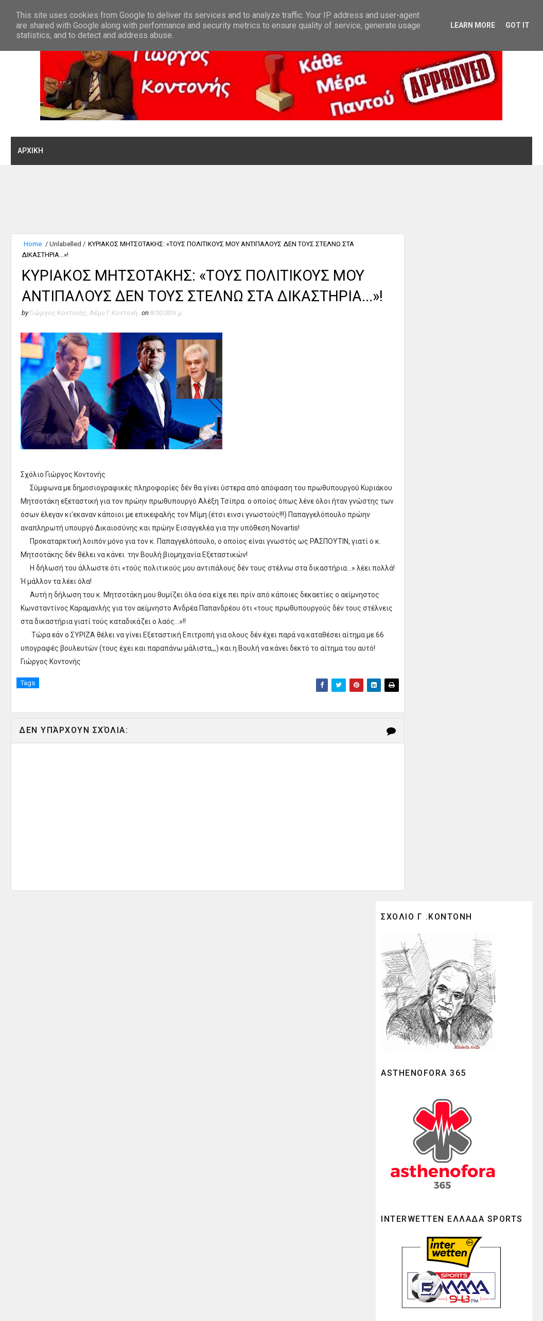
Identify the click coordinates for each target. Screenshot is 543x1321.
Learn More (472, 25)
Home (33, 244)
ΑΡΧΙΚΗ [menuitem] (30, 149)
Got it (517, 25)
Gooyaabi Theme (178, 1303)
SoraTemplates (73, 1303)
